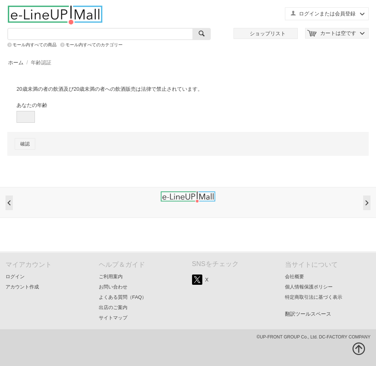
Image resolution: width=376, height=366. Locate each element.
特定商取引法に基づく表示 (313, 297)
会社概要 (294, 276)
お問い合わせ (113, 287)
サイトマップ (113, 317)
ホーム (16, 62)
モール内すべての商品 (34, 44)
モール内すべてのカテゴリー (94, 44)
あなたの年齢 (32, 105)
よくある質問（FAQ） (123, 297)
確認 (25, 144)
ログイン (15, 276)
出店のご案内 (113, 307)
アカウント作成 (22, 287)
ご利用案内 (111, 276)
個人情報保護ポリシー (309, 287)
